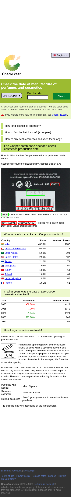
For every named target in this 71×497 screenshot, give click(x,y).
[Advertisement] (35, 26)
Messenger (29, 470)
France (8, 283)
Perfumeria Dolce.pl (44, 484)
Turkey (8, 270)
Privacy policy (23, 476)
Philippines (10, 265)
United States (11, 257)
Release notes (39, 476)
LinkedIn (5, 470)
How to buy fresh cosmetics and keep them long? (33, 139)
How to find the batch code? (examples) (28, 132)
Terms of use (7, 476)
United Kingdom (13, 278)
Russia (8, 261)
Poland (8, 274)
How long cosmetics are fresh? (23, 125)
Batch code (34, 93)
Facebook (17, 470)
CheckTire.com (59, 115)
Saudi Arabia (11, 253)
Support (52, 476)
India (7, 244)
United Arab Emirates (15, 248)
